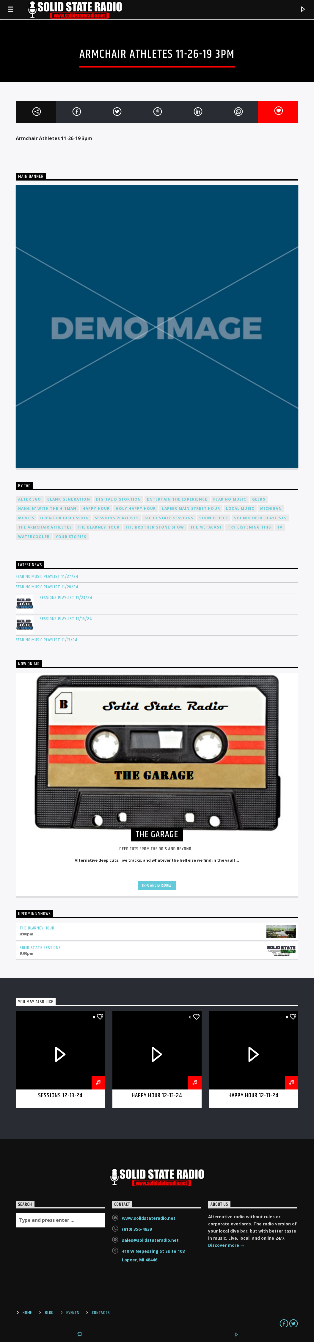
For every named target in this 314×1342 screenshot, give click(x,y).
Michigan (271, 508)
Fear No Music (229, 499)
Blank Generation (68, 499)
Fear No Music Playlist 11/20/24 (47, 587)
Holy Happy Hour (136, 508)
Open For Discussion (64, 518)
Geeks (258, 499)
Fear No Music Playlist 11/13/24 (46, 640)
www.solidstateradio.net (148, 1218)
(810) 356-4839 (137, 1229)
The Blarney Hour (99, 527)
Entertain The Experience (177, 499)
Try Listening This (249, 527)
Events (72, 1313)
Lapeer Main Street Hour (191, 508)
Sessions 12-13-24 (60, 1095)
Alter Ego (29, 499)
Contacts (101, 1313)
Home (27, 1313)
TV (279, 527)
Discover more (226, 1245)
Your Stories (71, 536)
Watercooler (34, 536)
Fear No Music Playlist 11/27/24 (47, 576)
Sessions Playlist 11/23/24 (66, 598)
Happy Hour (96, 508)
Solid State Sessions (169, 518)
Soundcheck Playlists (260, 518)
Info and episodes (157, 885)
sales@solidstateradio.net (150, 1240)
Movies (26, 518)
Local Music (240, 508)
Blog (49, 1313)
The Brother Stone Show (154, 527)
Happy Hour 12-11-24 (253, 1095)
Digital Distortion (118, 499)
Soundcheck (213, 518)
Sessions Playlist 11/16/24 (66, 619)
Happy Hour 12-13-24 (157, 1095)
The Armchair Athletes (45, 527)
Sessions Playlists (117, 518)
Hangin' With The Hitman (47, 508)
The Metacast (206, 527)
